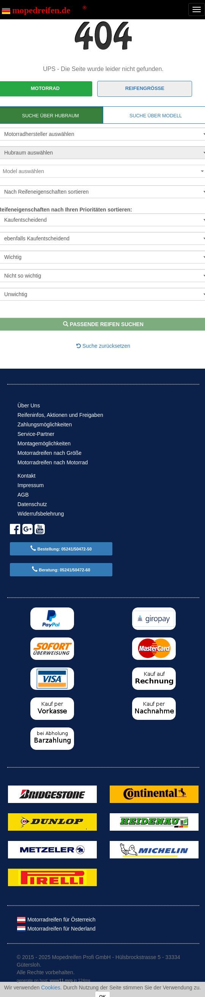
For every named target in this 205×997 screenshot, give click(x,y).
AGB (23, 495)
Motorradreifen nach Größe (49, 453)
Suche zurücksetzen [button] (103, 346)
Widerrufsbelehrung (40, 514)
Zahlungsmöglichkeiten (44, 424)
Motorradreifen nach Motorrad (52, 462)
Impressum (30, 485)
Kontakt (26, 476)
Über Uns (28, 405)
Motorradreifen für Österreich (56, 920)
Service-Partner (35, 434)
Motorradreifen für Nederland (56, 929)
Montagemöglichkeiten (44, 443)
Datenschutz (32, 504)
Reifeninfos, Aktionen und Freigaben (60, 415)
